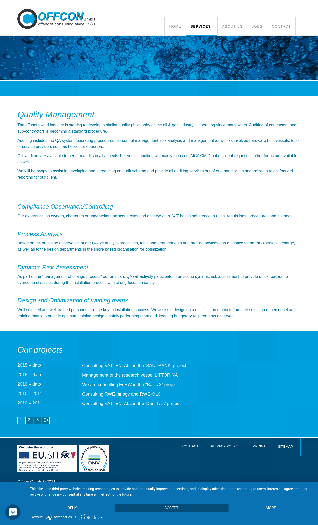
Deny (72, 508)
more (271, 508)
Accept (171, 508)
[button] (201, 26)
